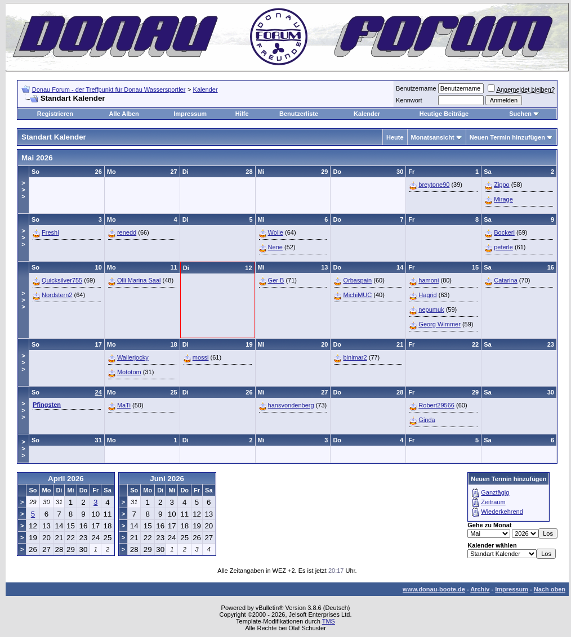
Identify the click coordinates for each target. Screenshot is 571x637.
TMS (328, 621)
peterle (503, 247)
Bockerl (504, 232)
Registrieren (55, 113)
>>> (23, 190)
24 (98, 392)
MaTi (124, 405)
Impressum (190, 113)
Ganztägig (495, 492)
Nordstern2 (57, 294)
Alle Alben (124, 113)
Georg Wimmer (439, 324)
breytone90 (433, 184)
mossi (201, 357)
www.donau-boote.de (434, 589)
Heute (395, 137)
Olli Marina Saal (139, 280)
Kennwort (409, 100)
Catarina (506, 280)
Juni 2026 (167, 478)
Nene (275, 247)
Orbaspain (357, 280)
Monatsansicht (432, 137)
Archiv (479, 589)
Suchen (520, 113)
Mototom (129, 372)
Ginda (426, 419)
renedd (126, 232)
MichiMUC (357, 294)
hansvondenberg (291, 405)
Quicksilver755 (62, 280)
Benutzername (416, 88)
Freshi (50, 232)
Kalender (205, 89)
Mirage (503, 199)
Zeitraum (493, 502)
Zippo (502, 184)
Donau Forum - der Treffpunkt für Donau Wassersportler (109, 89)
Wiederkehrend (502, 511)
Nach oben (549, 589)
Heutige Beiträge (444, 113)
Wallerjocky (133, 357)
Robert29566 (436, 405)
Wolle (275, 232)
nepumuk (431, 309)
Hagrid (427, 294)
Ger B (276, 280)
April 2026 (66, 478)
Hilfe (242, 113)
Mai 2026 (37, 158)
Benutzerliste (298, 113)
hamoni (428, 280)
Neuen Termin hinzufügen (507, 137)
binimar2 (355, 357)
